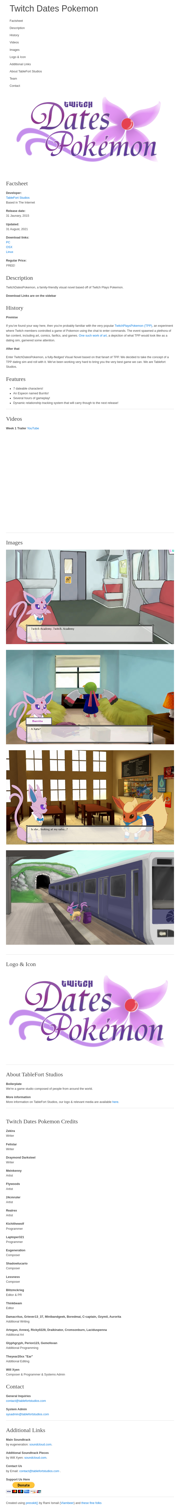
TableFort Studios (18, 197)
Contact (15, 85)
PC (8, 242)
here (115, 1102)
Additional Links (20, 64)
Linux (9, 252)
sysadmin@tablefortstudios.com (27, 1414)
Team (13, 78)
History (14, 35)
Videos (14, 42)
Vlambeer (67, 1503)
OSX (9, 247)
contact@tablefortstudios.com (26, 1401)
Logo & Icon (18, 57)
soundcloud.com (40, 1444)
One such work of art (93, 335)
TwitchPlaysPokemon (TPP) (133, 325)
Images (14, 50)
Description (17, 28)
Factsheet (16, 21)
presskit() (32, 1503)
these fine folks (91, 1503)
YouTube (33, 428)
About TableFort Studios (26, 71)
